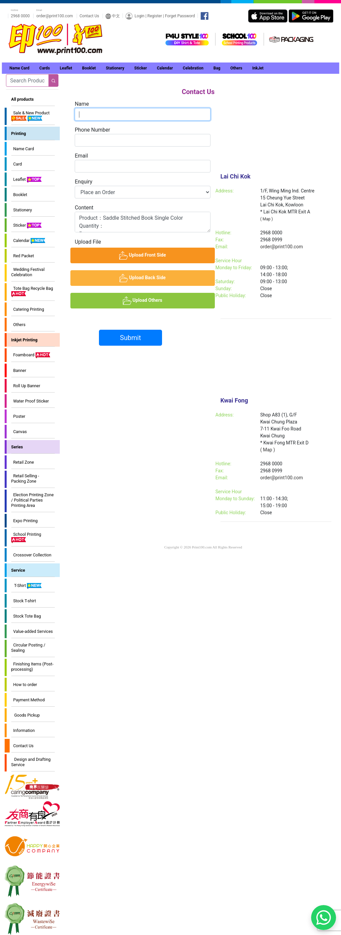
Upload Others (169, 300)
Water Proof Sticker (30, 401)
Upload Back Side (167, 277)
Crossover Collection (31, 554)
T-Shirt (27, 586)
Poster (18, 416)
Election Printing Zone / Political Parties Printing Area (32, 500)
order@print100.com (54, 16)
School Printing (26, 537)
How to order (24, 684)
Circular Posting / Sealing (28, 648)
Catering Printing (27, 309)
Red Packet (22, 255)
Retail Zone (22, 462)
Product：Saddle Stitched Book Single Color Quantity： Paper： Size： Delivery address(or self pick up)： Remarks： (143, 222)
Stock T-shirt (23, 600)
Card (16, 164)
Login (139, 15)
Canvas (19, 431)
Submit (130, 338)
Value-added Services (32, 631)
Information (23, 730)
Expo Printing (24, 520)
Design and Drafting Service (31, 762)
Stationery (21, 209)
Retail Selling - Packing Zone (25, 478)
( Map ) (266, 219)
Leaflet (26, 180)
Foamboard (31, 355)
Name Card (22, 148)
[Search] (27, 80)
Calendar (28, 241)
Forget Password (180, 15)
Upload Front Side (167, 255)
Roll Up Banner (26, 385)
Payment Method (28, 699)
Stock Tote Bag (26, 616)
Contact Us (89, 16)
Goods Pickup (25, 715)
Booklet (19, 194)
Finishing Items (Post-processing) (32, 666)
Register (154, 15)
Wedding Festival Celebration (28, 272)
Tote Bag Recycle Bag (32, 291)
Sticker (26, 226)
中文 (113, 16)
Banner (18, 370)
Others (18, 324)
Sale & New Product (30, 116)
